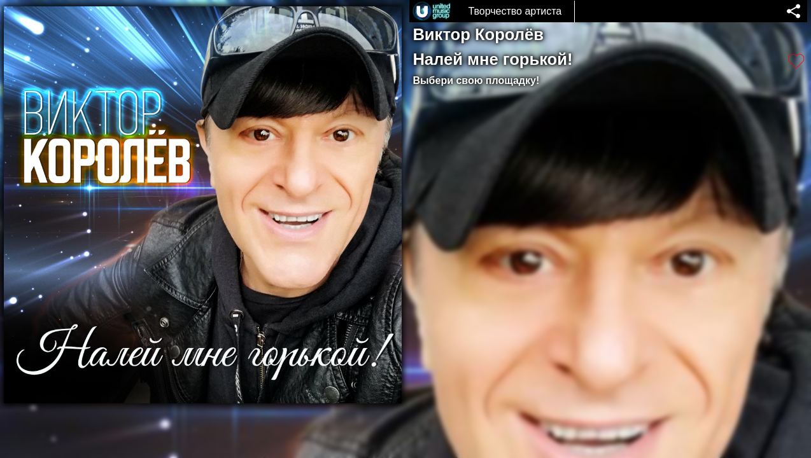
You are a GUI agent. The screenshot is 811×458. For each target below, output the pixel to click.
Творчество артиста (514, 11)
